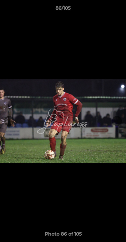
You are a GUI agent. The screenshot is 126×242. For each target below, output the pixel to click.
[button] (118, 10)
